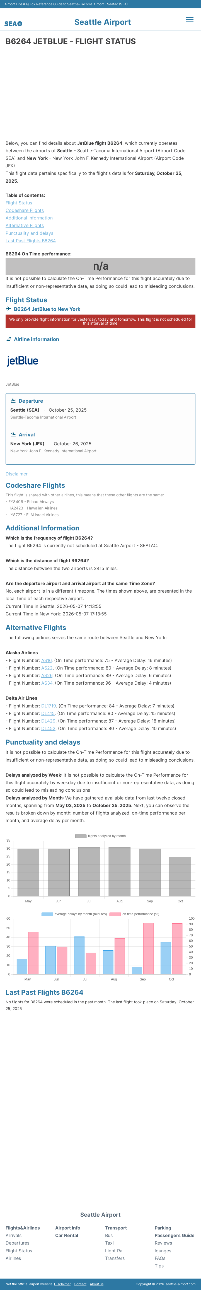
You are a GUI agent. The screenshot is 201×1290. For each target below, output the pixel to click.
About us (96, 1284)
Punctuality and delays (29, 233)
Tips (159, 1266)
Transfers (115, 1258)
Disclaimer (62, 1284)
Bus (109, 1235)
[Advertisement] (100, 95)
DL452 (48, 728)
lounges (163, 1250)
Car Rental (66, 1235)
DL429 (48, 721)
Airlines (13, 1258)
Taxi (109, 1243)
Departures (17, 1243)
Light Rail (115, 1250)
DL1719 (48, 706)
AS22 (47, 668)
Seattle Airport (102, 22)
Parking (163, 1228)
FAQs (160, 1258)
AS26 (46, 675)
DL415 (48, 713)
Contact (80, 1284)
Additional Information (29, 218)
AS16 (46, 660)
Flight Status (19, 203)
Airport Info (67, 1228)
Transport (116, 1228)
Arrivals (13, 1235)
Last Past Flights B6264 (31, 240)
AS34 (46, 683)
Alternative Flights (25, 225)
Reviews (163, 1243)
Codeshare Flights (25, 210)
